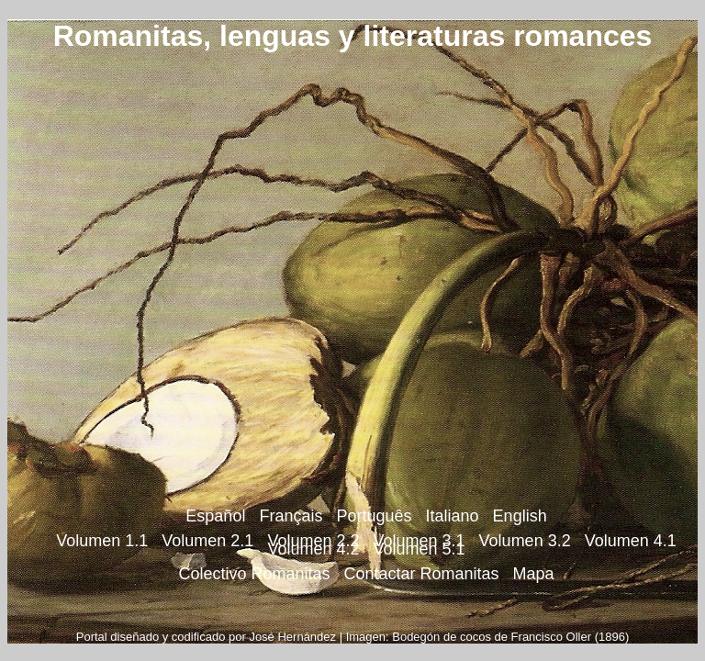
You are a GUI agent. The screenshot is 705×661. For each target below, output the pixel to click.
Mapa (533, 574)
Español (215, 516)
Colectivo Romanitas (254, 574)
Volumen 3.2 (525, 541)
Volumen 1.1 (102, 541)
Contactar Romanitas (420, 574)
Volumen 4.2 (313, 549)
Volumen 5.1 (419, 549)
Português (373, 516)
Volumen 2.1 (207, 541)
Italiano (452, 516)
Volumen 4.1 (631, 541)
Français (290, 516)
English (520, 516)
